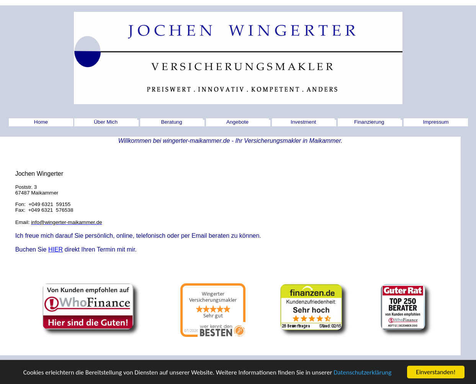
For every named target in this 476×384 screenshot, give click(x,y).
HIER (55, 249)
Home (41, 122)
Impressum (435, 122)
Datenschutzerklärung (362, 375)
